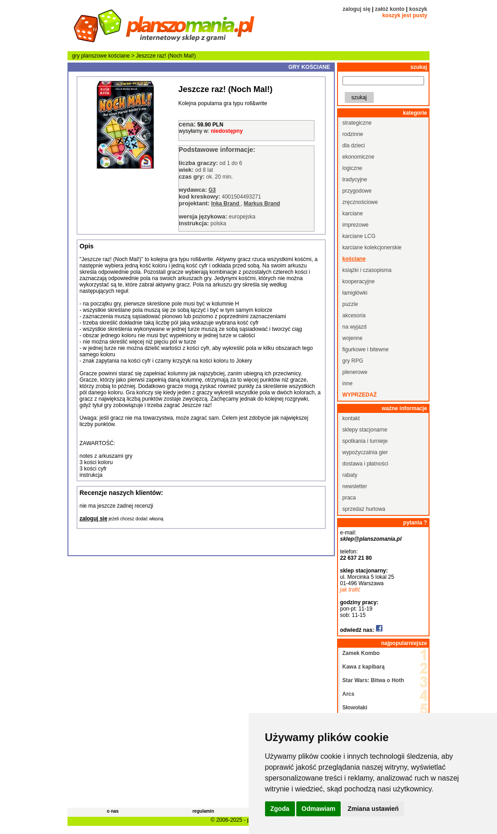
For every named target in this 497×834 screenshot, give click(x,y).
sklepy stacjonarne (365, 430)
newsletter (355, 486)
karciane (353, 213)
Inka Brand (226, 203)
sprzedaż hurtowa (364, 509)
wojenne (353, 338)
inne (348, 383)
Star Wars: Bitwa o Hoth (373, 680)
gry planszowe (89, 56)
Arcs (349, 694)
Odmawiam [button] (319, 808)
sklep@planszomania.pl (371, 539)
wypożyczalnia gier (365, 452)
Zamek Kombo (361, 653)
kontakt (351, 418)
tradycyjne (355, 179)
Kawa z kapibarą (364, 667)
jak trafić (350, 590)
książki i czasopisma (367, 270)
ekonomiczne (359, 157)
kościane (119, 56)
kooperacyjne (359, 281)
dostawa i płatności (365, 464)
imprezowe (356, 225)
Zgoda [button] (280, 808)
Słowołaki (355, 707)
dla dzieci (354, 145)
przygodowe (357, 191)
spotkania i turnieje (365, 441)
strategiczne (357, 123)
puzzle (350, 304)
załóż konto (390, 9)
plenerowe (355, 372)
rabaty (350, 475)
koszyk (418, 9)
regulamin (203, 811)
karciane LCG (359, 236)
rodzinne (353, 134)
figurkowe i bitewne (366, 349)
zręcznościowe (360, 202)
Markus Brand (262, 203)
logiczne (352, 168)
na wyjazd (355, 327)
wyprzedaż (360, 395)
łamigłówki (355, 293)
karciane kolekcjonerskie (372, 247)
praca (349, 498)
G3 (212, 190)
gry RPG (353, 361)
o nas (113, 811)
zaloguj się (356, 9)
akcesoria (354, 315)
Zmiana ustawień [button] (373, 808)
